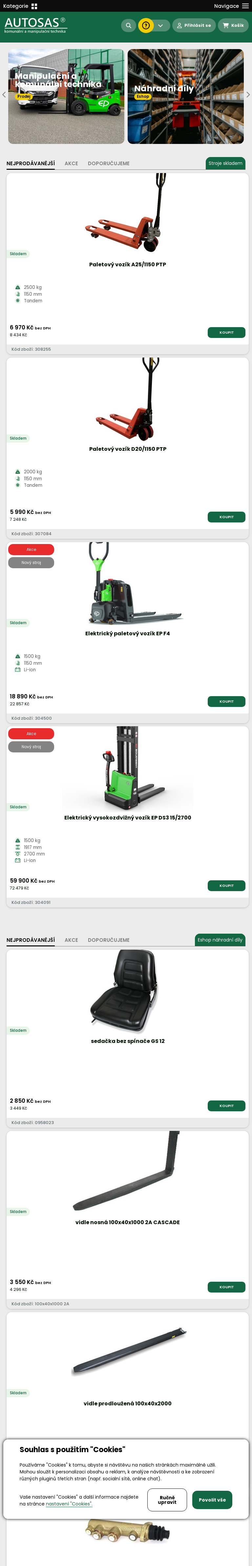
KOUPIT (102, 332)
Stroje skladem (225, 163)
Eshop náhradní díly (220, 571)
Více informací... (140, 1076)
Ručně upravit (167, 1499)
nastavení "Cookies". (69, 1504)
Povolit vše (212, 1500)
